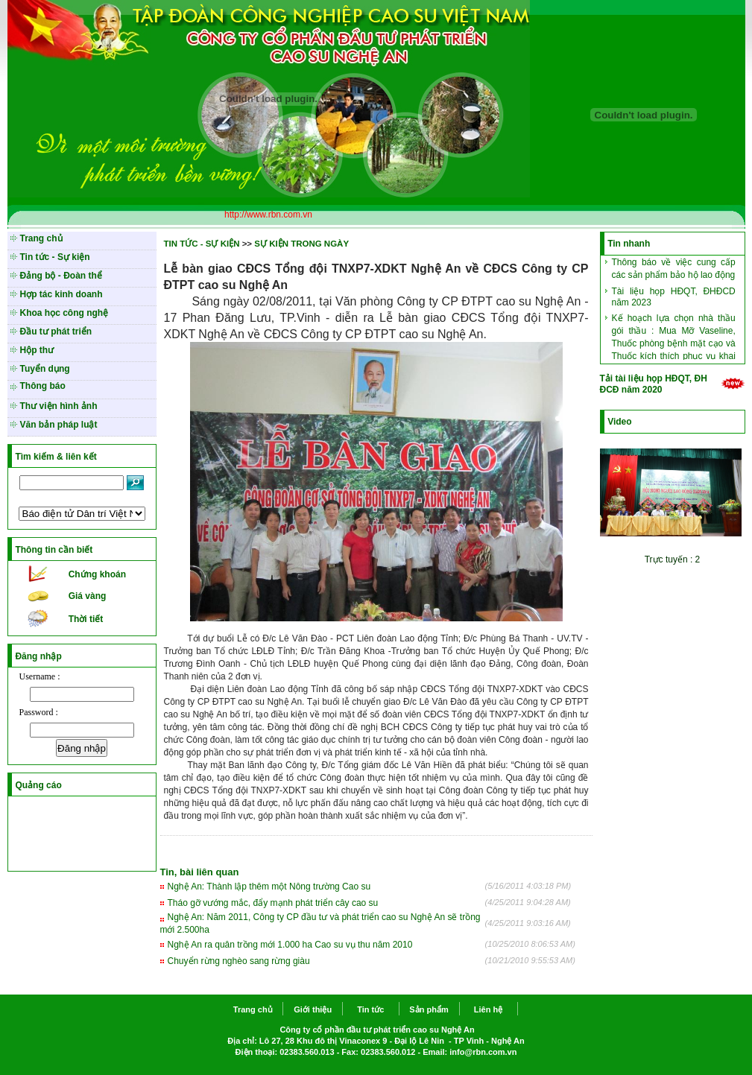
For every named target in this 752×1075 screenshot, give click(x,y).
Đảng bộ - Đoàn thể (61, 275)
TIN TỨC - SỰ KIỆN (202, 243)
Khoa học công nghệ (64, 313)
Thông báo (43, 386)
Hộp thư (37, 350)
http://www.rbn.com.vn (268, 214)
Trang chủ (41, 238)
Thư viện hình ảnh (59, 406)
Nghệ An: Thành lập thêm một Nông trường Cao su (269, 886)
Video (619, 421)
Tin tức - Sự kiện (55, 257)
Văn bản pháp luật (59, 424)
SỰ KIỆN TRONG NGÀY (301, 243)
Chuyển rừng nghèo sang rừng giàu (239, 961)
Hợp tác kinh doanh (61, 294)
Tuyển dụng (45, 369)
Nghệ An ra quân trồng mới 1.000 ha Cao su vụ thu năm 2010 (290, 944)
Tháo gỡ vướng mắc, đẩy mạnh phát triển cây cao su (273, 903)
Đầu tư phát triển (56, 331)
